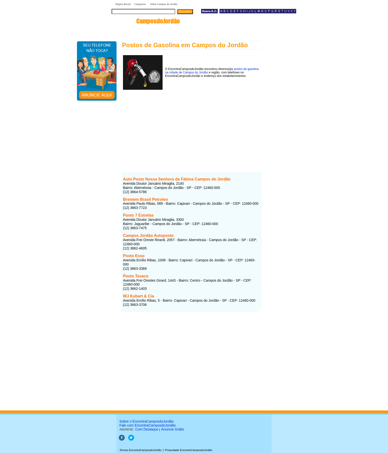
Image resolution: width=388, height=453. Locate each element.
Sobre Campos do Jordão (163, 3)
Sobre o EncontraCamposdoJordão (146, 421)
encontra (147, 21)
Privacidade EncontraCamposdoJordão (188, 450)
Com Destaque (146, 429)
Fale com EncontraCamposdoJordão (147, 425)
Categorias (140, 3)
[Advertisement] (191, 125)
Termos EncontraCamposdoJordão (140, 450)
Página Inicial (123, 3)
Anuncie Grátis (172, 429)
